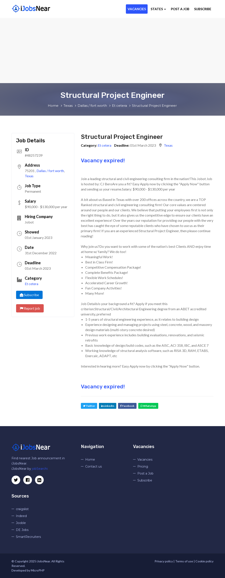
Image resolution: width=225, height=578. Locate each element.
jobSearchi (40, 469)
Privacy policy (164, 561)
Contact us (93, 466)
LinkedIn (107, 405)
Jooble (21, 523)
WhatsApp (148, 405)
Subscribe (202, 9)
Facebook (127, 405)
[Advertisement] (112, 50)
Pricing (142, 466)
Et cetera (31, 284)
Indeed (21, 516)
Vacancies (137, 9)
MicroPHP (38, 570)
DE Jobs (22, 530)
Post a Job (180, 9)
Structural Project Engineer (122, 136)
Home (90, 459)
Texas (29, 176)
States (158, 9)
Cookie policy (204, 561)
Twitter (89, 405)
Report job (30, 308)
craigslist (22, 509)
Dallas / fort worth (50, 171)
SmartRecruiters (28, 537)
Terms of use (184, 561)
